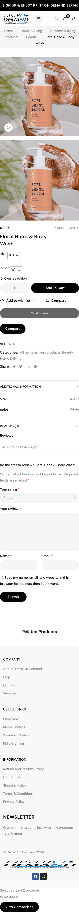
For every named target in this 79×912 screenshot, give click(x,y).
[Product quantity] (14, 288)
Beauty (31, 37)
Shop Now (11, 719)
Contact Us (11, 777)
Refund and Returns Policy (23, 769)
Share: (5, 366)
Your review (10, 509)
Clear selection (15, 278)
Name (6, 556)
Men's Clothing (14, 727)
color (4, 268)
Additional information (20, 387)
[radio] (14, 255)
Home (8, 31)
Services (9, 693)
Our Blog (9, 685)
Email (47, 556)
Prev (60, 228)
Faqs (7, 677)
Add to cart (55, 288)
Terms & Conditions (18, 793)
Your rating (10, 489)
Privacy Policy (14, 801)
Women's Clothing (17, 735)
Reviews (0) (9, 426)
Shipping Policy (15, 785)
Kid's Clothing (13, 743)
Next (71, 228)
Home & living (31, 31)
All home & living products (40, 352)
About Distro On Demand (22, 669)
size (3, 254)
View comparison (19, 907)
